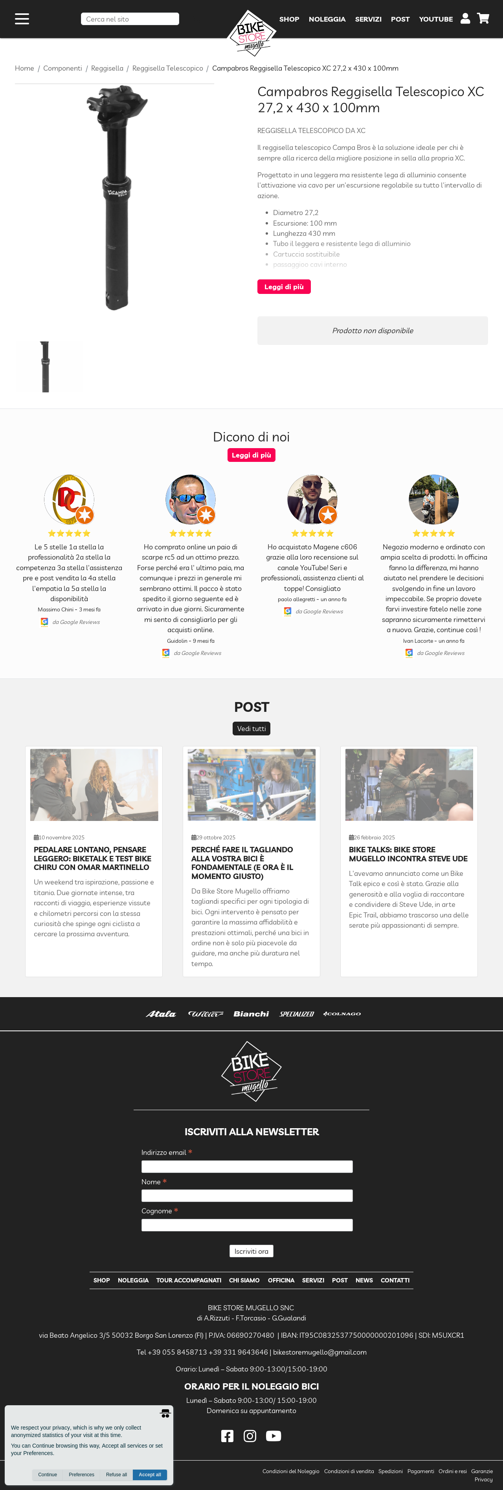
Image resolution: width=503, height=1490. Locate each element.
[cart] (483, 19)
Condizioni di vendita (349, 1471)
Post (340, 1280)
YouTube (436, 19)
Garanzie (482, 1471)
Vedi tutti (251, 728)
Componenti (62, 68)
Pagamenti (421, 1471)
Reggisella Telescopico (167, 68)
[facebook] (229, 1436)
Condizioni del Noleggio (291, 1471)
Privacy (484, 1479)
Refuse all (116, 1474)
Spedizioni (390, 1471)
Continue (47, 1474)
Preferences (81, 1474)
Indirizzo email (167, 1152)
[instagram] (251, 1436)
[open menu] (22, 19)
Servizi (313, 1280)
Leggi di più (284, 286)
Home (24, 68)
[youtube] (274, 1436)
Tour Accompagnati (188, 1280)
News (364, 1280)
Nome (154, 1182)
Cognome (159, 1211)
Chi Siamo (244, 1280)
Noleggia (133, 1280)
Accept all (150, 1474)
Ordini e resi (453, 1471)
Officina (281, 1280)
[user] (465, 20)
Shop (102, 1280)
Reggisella (107, 68)
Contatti (395, 1280)
